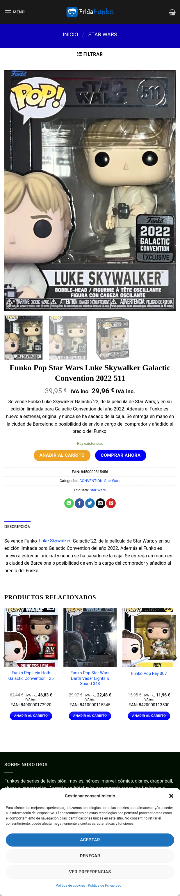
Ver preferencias (90, 871)
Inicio (70, 34)
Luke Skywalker (55, 541)
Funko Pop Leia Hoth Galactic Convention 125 (31, 676)
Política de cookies (70, 885)
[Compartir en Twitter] (90, 503)
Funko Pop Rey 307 (149, 673)
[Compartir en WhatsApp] (69, 503)
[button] (171, 796)
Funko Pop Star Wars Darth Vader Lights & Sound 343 (90, 678)
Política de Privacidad (104, 885)
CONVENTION (91, 481)
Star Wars (102, 34)
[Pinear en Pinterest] (111, 503)
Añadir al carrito (62, 455)
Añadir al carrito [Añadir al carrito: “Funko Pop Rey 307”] (149, 716)
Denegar (90, 855)
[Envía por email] (100, 503)
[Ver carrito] (172, 12)
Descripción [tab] (17, 526)
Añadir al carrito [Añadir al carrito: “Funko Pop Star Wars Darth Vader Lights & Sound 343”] (90, 716)
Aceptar (90, 839)
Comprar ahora (120, 455)
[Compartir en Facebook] (79, 503)
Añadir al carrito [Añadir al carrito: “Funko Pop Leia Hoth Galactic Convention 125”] (31, 716)
